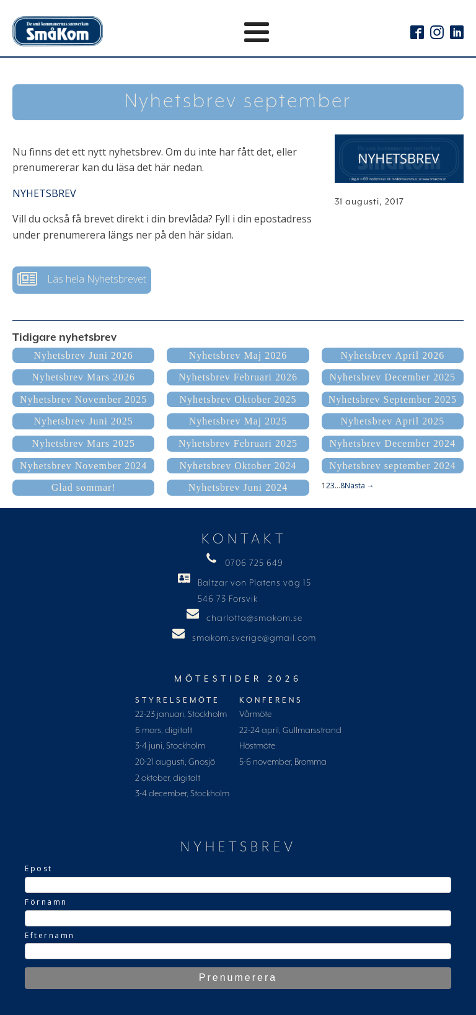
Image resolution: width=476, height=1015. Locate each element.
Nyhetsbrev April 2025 (392, 421)
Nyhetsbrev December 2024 (393, 443)
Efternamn (50, 935)
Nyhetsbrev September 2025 (392, 399)
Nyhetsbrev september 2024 (392, 465)
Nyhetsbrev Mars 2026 (83, 377)
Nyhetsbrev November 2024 (83, 465)
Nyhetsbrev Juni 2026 (83, 355)
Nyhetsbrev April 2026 (392, 355)
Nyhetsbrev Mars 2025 (83, 443)
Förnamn (46, 902)
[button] (81, 280)
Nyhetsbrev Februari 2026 (238, 377)
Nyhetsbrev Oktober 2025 (237, 399)
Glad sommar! (83, 487)
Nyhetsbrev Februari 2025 (238, 443)
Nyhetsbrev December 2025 (393, 377)
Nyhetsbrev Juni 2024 (238, 487)
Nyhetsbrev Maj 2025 (238, 421)
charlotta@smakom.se (254, 618)
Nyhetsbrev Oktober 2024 (237, 465)
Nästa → (359, 485)
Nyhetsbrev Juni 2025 (83, 421)
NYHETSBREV (44, 193)
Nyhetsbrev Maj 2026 (238, 355)
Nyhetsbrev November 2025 (83, 399)
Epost (39, 868)
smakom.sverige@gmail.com (254, 638)
